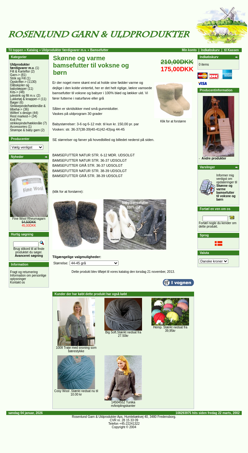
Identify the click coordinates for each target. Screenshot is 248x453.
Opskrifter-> (18, 82)
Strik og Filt (18, 78)
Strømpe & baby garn (25, 130)
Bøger (14, 102)
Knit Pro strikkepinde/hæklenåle (26, 121)
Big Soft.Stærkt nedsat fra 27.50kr (123, 334)
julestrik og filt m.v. (23, 95)
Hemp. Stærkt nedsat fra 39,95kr (170, 329)
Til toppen (16, 50)
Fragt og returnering (24, 272)
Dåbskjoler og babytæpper (19, 87)
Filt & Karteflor (20, 71)
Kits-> (14, 92)
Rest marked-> (20, 116)
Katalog (32, 50)
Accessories (18, 126)
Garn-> (15, 75)
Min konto (189, 50)
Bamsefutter (99, 50)
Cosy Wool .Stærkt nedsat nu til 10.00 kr (76, 392)
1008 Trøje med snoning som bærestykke (76, 349)
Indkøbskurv (210, 50)
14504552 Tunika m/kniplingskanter (123, 404)
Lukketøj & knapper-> (25, 99)
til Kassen (231, 50)
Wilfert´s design (21, 113)
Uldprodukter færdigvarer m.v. (64, 50)
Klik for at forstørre (173, 120)
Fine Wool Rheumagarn (28, 218)
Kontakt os (17, 282)
